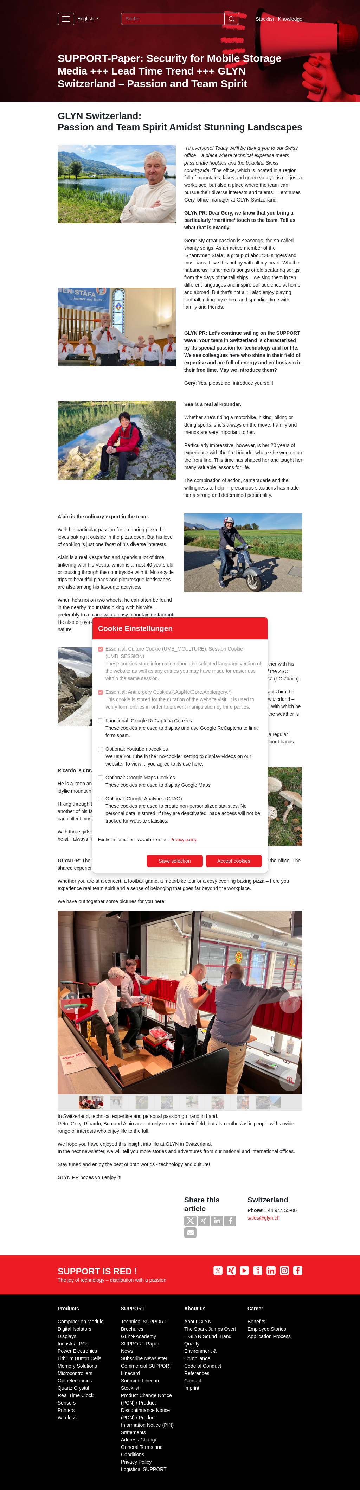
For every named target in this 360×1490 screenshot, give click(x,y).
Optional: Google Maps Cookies (158, 782)
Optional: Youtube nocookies (183, 757)
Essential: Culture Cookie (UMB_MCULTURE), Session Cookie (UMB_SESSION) (183, 664)
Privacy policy (183, 839)
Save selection (175, 861)
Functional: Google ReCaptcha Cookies (183, 728)
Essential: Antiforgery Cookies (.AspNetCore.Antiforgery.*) (183, 700)
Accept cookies (233, 861)
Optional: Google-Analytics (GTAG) (183, 810)
